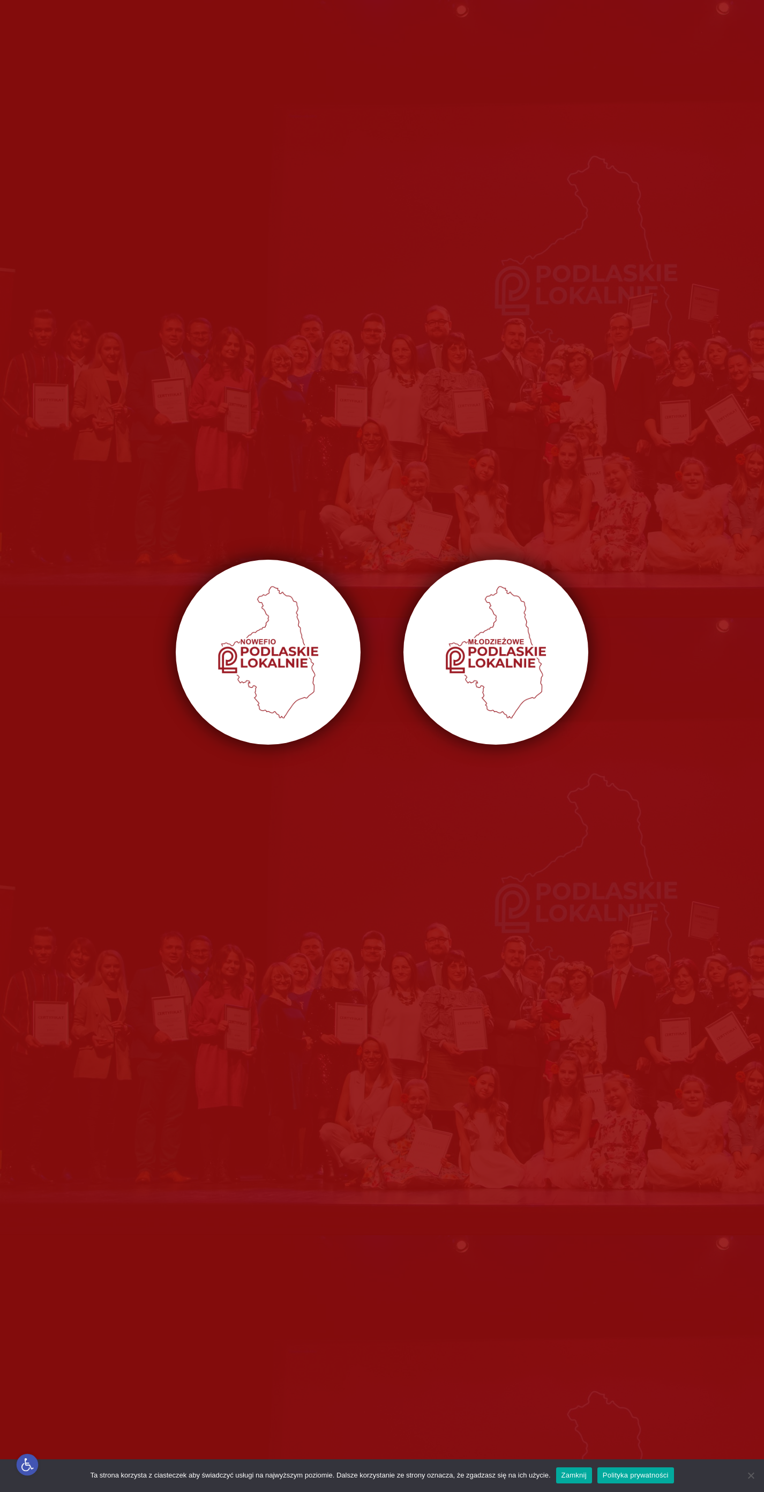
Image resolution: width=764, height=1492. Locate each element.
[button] (28, 1465)
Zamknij (574, 1475)
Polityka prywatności (636, 1475)
